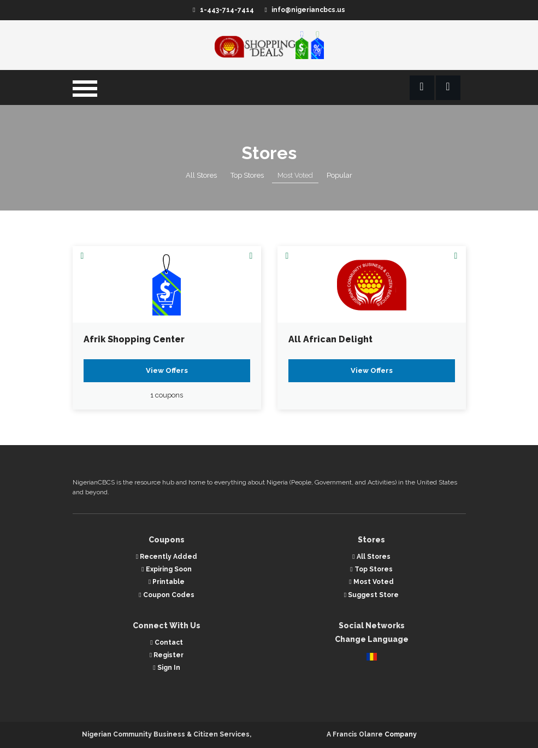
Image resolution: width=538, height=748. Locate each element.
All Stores (201, 175)
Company (401, 734)
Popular (339, 175)
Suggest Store (371, 595)
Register (167, 655)
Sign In (166, 667)
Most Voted (295, 175)
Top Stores (247, 175)
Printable (167, 582)
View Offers (167, 370)
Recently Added (166, 556)
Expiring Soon (166, 569)
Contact (166, 642)
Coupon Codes (166, 595)
